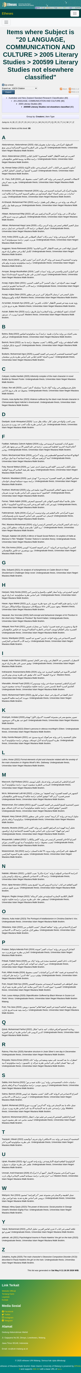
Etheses (7, 13)
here (59, 1369)
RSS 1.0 (75, 89)
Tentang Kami (8, 1294)
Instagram (7, 1317)
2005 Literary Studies (28, 104)
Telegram (7, 1320)
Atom (65, 89)
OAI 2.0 (36, 1369)
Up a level (9, 85)
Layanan (6, 1297)
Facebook (7, 1311)
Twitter (6, 1314)
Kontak (5, 1300)
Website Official (9, 1291)
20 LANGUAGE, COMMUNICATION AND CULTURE (37, 101)
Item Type (50, 116)
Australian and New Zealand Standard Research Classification (36, 98)
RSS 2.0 (75, 92)
